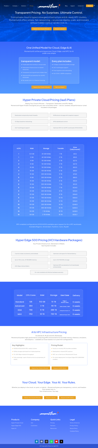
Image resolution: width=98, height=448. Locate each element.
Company (35, 419)
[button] (94, 6)
